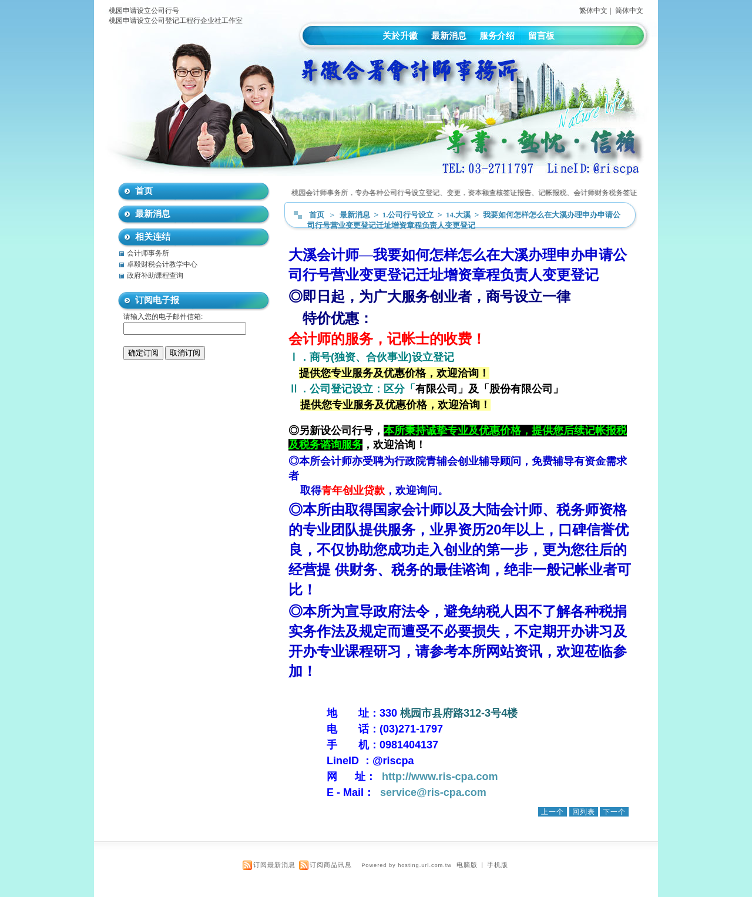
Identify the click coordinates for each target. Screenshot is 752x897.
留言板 (541, 36)
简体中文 (629, 10)
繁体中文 (593, 10)
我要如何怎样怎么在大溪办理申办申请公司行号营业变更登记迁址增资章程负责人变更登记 (463, 220)
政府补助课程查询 (155, 275)
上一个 (552, 812)
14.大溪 (459, 214)
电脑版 (467, 864)
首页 (316, 214)
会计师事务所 (148, 253)
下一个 (614, 812)
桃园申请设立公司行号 (144, 10)
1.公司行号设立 (409, 214)
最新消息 (448, 36)
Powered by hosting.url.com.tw (406, 865)
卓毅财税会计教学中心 (162, 264)
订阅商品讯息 (331, 864)
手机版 (497, 864)
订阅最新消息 (274, 864)
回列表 (583, 812)
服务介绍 (497, 36)
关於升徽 (400, 36)
